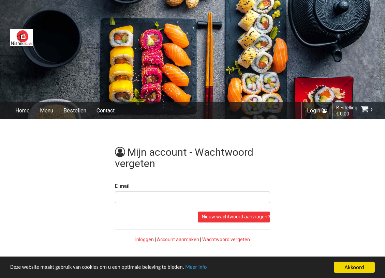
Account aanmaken (178, 239)
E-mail (122, 186)
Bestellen (74, 110)
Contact (106, 110)
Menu (46, 110)
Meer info (209, 268)
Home (22, 110)
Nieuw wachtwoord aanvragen (236, 216)
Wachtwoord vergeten (226, 239)
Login (317, 110)
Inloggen (144, 239)
